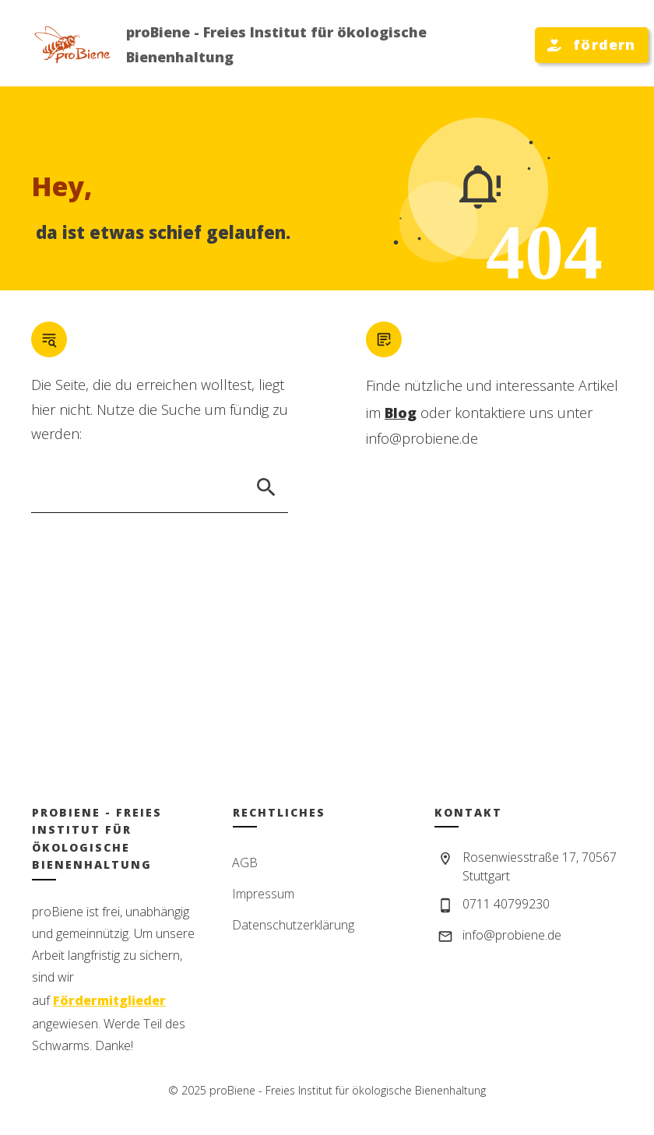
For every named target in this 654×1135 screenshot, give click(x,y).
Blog (401, 412)
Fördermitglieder (109, 1000)
